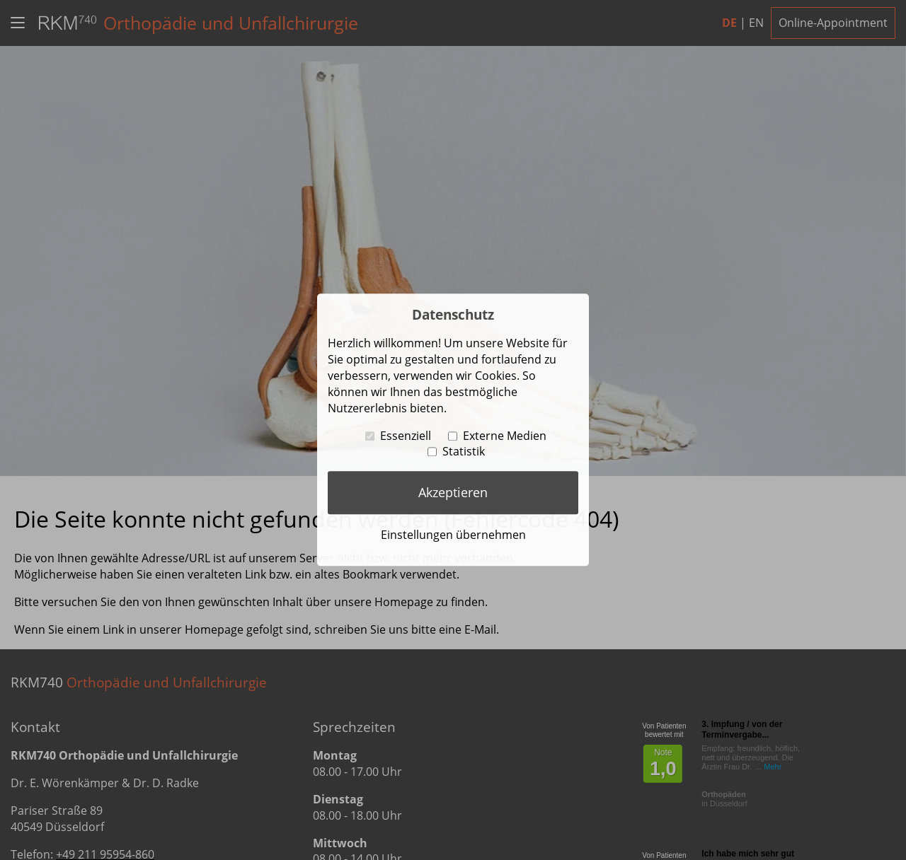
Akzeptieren (453, 492)
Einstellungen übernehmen (453, 534)
